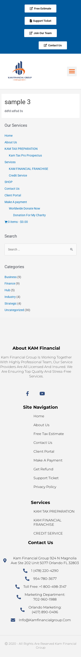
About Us (11, 142)
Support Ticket (46, 478)
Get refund (43, 469)
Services (10, 162)
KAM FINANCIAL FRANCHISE (28, 169)
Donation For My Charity (29, 215)
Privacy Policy (44, 487)
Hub (7, 290)
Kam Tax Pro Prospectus (25, 155)
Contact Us (12, 188)
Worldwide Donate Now (24, 208)
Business (11, 277)
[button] (72, 71)
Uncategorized (14, 310)
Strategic (11, 303)
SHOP (9, 182)
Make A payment (16, 202)
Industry (10, 297)
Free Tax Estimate (48, 434)
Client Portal (13, 195)
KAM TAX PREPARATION (21, 148)
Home (9, 135)
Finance (10, 283)
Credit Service (18, 175)
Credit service (48, 533)
